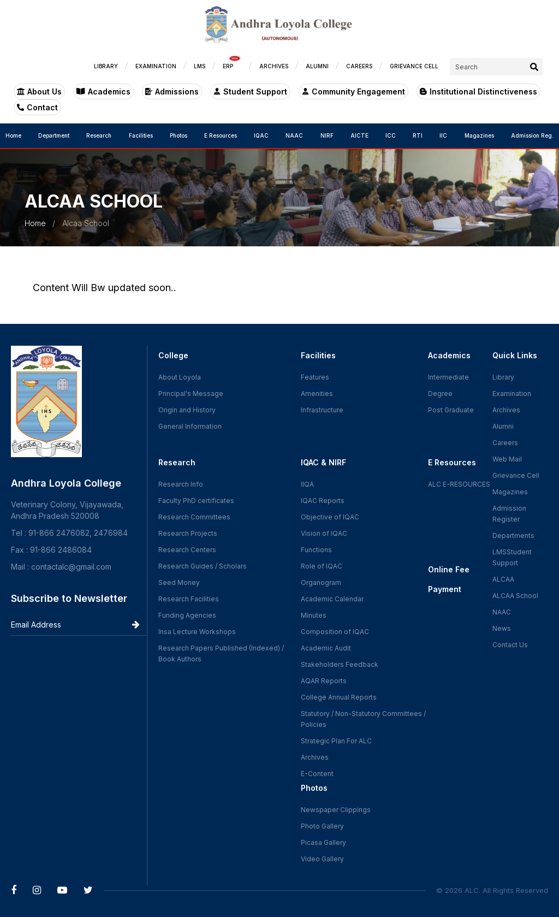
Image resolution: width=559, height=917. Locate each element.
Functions (316, 550)
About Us (39, 91)
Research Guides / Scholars (202, 566)
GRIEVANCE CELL (414, 66)
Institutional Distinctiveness (478, 91)
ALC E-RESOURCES (459, 484)
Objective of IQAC (330, 517)
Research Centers (187, 550)
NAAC (294, 135)
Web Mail (507, 459)
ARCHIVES (273, 66)
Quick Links (514, 355)
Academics (103, 91)
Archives (315, 757)
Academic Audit (326, 648)
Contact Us (510, 645)
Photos (178, 135)
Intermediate (448, 377)
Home (13, 135)
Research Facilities (188, 599)
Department (53, 135)
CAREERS (359, 66)
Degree (440, 393)
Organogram (321, 582)
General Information (190, 426)
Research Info (180, 484)
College (173, 355)
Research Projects (187, 533)
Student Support (250, 91)
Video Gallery (322, 859)
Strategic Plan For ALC (336, 741)
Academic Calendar (332, 599)
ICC (390, 135)
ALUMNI (317, 66)
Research (98, 135)
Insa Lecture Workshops (197, 632)
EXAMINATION (155, 66)
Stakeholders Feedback (339, 664)
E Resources (220, 135)
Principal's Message (190, 393)
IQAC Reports (322, 500)
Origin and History (187, 410)
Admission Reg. (532, 135)
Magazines (479, 135)
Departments (513, 535)
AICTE (359, 135)
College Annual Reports (339, 697)
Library (503, 377)
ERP (232, 63)
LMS (199, 66)
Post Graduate (451, 410)
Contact (37, 107)
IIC (443, 135)
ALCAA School (515, 595)
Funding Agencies (187, 615)
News (501, 628)
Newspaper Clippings (336, 810)
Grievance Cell (515, 475)
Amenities (317, 393)
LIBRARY (106, 66)
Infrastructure (322, 410)
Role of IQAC (321, 566)
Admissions (172, 91)
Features (315, 377)
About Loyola (179, 377)
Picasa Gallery (323, 842)
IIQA (307, 484)
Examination (511, 393)
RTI (418, 135)
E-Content (317, 774)
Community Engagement (353, 91)
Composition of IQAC (335, 632)
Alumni (503, 426)
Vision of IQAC (324, 533)
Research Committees (194, 517)
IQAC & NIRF (323, 462)
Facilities (141, 135)
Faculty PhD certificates (196, 500)
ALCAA (503, 579)
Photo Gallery (322, 826)
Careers (505, 443)
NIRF (327, 135)
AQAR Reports (324, 681)
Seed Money (179, 582)
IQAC (261, 135)
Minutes (313, 615)
